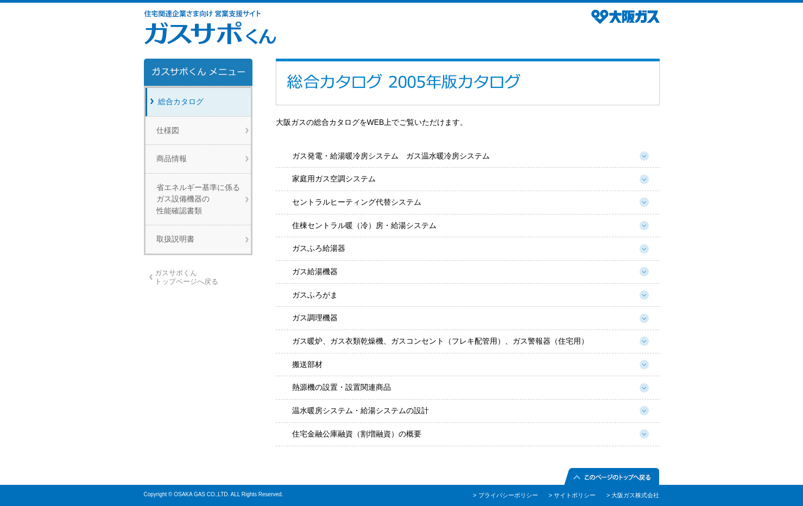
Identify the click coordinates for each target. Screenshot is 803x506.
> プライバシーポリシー (505, 495)
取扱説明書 (175, 239)
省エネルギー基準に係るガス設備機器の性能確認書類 (198, 199)
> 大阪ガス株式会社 (632, 495)
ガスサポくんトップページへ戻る (186, 277)
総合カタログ (181, 101)
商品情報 (171, 158)
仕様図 (167, 130)
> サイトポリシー (572, 495)
